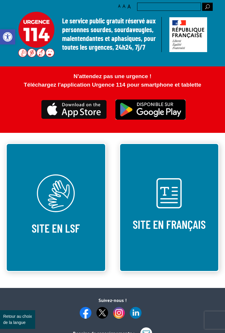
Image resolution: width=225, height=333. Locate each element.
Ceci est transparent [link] (74, 109)
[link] (7, 36)
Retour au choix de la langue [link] (17, 319)
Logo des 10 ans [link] (36, 35)
